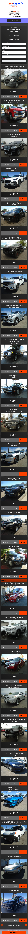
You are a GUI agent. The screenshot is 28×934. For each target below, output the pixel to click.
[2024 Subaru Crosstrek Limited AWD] (14, 181)
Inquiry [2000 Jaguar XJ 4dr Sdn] (15, 405)
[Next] (26, 925)
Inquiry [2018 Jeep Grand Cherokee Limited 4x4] (15, 647)
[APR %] (14, 52)
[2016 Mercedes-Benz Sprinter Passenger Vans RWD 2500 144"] (14, 354)
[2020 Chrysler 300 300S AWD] (14, 456)
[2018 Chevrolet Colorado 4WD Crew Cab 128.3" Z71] (14, 284)
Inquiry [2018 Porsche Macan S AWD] (15, 233)
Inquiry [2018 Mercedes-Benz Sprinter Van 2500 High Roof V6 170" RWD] (15, 96)
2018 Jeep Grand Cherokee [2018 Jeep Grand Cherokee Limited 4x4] (14, 618)
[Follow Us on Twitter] (12, 12)
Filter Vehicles (14, 35)
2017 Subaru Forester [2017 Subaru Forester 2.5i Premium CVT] (14, 652)
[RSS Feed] (14, 12)
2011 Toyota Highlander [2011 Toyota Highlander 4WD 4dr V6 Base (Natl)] (14, 686)
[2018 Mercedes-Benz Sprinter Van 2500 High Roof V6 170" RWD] (14, 79)
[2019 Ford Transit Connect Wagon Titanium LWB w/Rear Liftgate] (14, 595)
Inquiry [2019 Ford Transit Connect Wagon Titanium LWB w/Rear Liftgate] (15, 613)
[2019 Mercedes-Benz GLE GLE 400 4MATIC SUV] (14, 318)
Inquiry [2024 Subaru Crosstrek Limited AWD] (15, 198)
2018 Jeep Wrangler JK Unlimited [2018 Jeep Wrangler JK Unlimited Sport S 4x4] (14, 720)
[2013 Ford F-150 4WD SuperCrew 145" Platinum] (14, 559)
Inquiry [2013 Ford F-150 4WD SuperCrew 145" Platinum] (15, 576)
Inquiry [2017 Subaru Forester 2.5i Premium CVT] (15, 681)
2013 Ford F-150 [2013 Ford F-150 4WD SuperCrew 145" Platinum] (14, 547)
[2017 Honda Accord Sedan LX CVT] (14, 766)
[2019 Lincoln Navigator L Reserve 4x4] (14, 147)
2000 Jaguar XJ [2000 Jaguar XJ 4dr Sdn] (14, 376)
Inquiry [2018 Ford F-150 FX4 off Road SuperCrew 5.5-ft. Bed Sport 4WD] (15, 267)
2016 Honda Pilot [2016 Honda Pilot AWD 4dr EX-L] (14, 479)
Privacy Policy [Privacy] (18, 930)
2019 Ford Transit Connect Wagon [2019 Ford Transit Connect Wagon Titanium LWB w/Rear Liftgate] (14, 584)
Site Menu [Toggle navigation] (14, 20)
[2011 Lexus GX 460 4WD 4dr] (14, 525)
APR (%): (3, 50)
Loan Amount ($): (5, 42)
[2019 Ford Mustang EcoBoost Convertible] (14, 800)
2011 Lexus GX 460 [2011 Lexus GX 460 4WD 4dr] (14, 513)
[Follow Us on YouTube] (16, 12)
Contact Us (14, 930)
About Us (11, 930)
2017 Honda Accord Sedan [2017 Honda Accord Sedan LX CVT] (14, 754)
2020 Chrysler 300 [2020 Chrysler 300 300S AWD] (14, 444)
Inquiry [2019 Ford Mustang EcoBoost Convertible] (15, 817)
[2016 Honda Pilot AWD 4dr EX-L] (14, 490)
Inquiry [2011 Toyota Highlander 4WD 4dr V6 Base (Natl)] (15, 715)
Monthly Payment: (5, 58)
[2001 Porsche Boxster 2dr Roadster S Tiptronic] (14, 868)
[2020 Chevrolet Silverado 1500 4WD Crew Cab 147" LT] (14, 113)
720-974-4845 (15, 16)
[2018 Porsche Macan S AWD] (14, 215)
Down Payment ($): (5, 46)
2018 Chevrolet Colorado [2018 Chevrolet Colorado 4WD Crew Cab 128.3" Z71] (14, 272)
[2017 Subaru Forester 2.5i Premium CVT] (14, 664)
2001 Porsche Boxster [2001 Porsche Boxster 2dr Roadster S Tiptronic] (14, 857)
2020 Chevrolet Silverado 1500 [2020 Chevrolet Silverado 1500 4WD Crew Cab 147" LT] (14, 101)
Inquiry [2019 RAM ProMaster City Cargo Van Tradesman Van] (15, 852)
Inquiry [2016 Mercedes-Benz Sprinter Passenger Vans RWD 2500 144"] (15, 371)
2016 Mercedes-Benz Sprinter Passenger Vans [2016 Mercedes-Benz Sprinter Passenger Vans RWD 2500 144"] (14, 341)
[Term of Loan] (14, 56)
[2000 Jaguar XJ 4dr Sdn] (14, 388)
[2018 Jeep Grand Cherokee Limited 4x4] (14, 630)
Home (8, 930)
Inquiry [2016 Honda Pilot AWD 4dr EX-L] (15, 508)
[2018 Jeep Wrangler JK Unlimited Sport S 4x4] (14, 732)
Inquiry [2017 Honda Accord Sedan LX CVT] (15, 783)
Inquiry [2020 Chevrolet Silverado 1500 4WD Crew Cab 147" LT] (15, 130)
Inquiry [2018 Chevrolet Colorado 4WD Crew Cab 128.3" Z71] (15, 301)
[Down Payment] (14, 48)
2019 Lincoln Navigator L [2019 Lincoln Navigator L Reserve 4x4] (14, 135)
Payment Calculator (14, 39)
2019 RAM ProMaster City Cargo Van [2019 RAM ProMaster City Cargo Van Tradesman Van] (14, 823)
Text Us (22, 96)
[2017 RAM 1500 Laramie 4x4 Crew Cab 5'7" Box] (14, 422)
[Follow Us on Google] (18, 12)
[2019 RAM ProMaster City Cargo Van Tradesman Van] (14, 834)
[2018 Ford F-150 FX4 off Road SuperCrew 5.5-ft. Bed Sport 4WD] (14, 249)
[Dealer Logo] (14, 5)
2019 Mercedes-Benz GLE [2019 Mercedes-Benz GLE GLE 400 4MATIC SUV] (14, 306)
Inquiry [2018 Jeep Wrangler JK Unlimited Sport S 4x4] (15, 749)
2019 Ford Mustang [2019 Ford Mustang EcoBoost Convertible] (14, 788)
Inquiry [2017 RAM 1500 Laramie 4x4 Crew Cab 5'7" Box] (15, 439)
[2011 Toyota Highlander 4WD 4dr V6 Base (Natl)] (14, 698)
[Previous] (2, 925)
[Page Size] (16, 31)
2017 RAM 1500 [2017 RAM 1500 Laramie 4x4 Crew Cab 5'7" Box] (14, 410)
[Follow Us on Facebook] (9, 12)
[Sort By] (15, 29)
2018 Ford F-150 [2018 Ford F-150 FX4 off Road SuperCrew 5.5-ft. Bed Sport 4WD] (14, 238)
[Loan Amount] (14, 44)
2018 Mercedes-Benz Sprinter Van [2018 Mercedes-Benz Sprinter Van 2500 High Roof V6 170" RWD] (14, 67)
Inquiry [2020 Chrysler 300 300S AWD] (15, 474)
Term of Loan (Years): (6, 54)
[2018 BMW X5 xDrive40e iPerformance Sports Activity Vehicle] (14, 903)
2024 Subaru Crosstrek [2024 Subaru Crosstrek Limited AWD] (14, 169)
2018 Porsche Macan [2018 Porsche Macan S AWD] (14, 204)
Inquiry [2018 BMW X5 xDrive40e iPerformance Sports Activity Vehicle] (15, 920)
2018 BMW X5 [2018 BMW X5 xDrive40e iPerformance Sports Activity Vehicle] (14, 891)
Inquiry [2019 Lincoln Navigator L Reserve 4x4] (15, 164)
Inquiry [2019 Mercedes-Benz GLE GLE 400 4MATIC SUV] (15, 335)
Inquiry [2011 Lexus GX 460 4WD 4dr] (15, 542)
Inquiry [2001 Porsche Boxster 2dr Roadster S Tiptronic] (15, 886)
